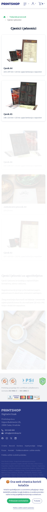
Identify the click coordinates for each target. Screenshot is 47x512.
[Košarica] (42, 4)
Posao (3, 451)
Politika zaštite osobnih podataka (13, 456)
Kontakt (11, 451)
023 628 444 (10, 431)
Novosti (12, 447)
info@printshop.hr (13, 434)
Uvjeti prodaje (30, 447)
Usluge (39, 447)
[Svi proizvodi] (26, 4)
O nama (4, 447)
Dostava (20, 447)
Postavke (37, 501)
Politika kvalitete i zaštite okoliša (28, 451)
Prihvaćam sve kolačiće (18, 501)
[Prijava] (34, 3)
